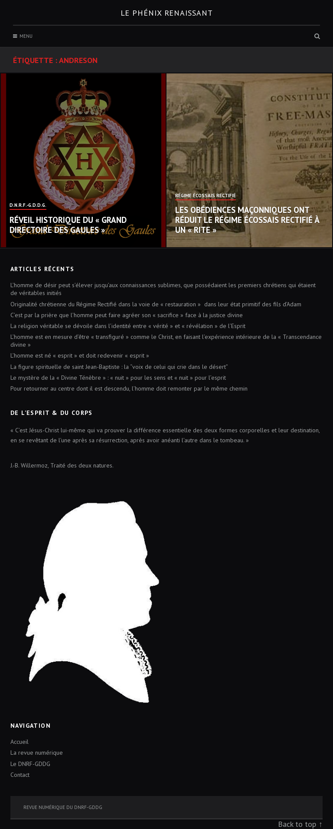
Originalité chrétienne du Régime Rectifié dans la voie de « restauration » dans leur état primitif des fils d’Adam (155, 304)
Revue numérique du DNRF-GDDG (62, 807)
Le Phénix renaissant (167, 13)
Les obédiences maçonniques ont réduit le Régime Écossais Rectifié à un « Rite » (247, 220)
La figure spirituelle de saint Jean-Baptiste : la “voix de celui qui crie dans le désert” (119, 367)
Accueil (19, 742)
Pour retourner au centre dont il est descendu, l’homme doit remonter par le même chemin (129, 388)
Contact (19, 775)
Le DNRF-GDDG (30, 764)
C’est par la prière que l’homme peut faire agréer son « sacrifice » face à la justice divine (126, 315)
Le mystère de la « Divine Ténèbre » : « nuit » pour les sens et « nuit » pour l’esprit (118, 377)
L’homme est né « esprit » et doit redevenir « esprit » (79, 355)
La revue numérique (36, 752)
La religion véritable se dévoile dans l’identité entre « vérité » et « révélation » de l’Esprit (127, 326)
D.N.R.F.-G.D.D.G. (28, 205)
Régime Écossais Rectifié (205, 196)
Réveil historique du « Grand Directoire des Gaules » (68, 225)
